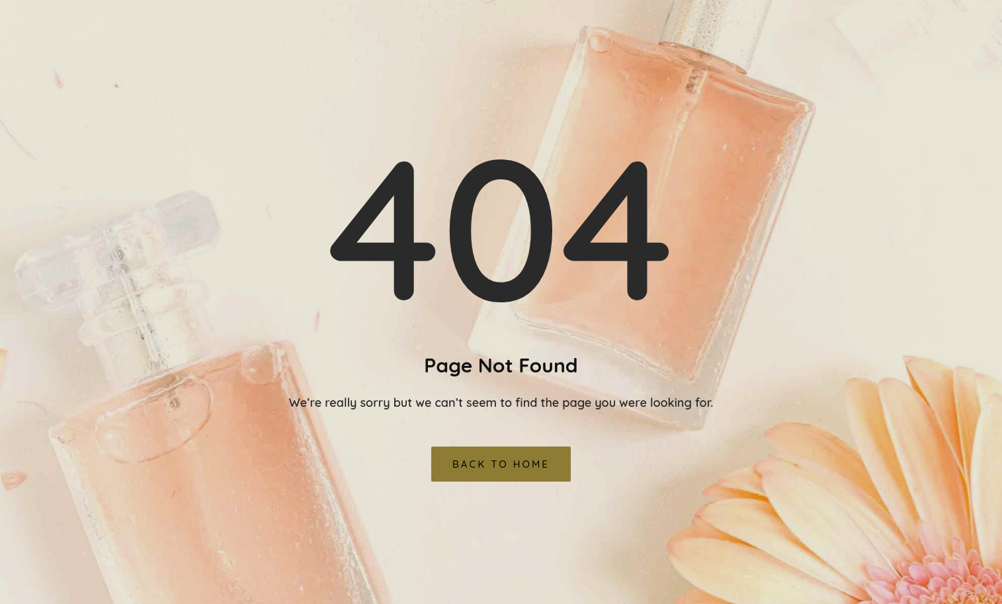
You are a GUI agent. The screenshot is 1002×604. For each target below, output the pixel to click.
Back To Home (501, 464)
